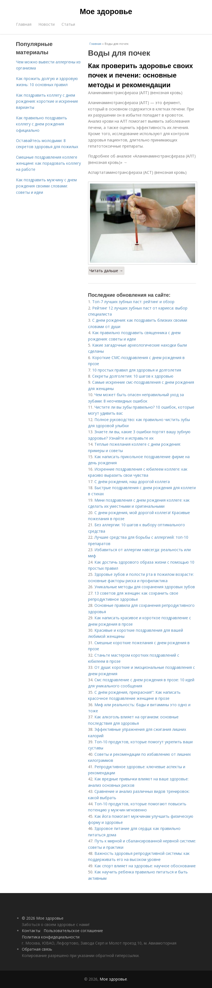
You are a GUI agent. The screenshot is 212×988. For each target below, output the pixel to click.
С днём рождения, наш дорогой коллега (132, 481)
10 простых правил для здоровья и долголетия (136, 370)
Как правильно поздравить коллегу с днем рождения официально (41, 124)
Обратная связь (37, 949)
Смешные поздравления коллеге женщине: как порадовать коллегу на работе (48, 163)
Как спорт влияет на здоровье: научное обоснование (145, 865)
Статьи (68, 24)
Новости (46, 24)
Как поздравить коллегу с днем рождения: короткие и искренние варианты (47, 101)
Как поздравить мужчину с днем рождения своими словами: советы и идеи (46, 186)
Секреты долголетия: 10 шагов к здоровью (132, 376)
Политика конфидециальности (51, 937)
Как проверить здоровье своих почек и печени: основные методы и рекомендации (140, 75)
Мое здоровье (106, 11)
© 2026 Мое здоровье (42, 918)
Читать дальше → (106, 270)
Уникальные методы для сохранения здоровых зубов (144, 586)
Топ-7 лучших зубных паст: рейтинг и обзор (133, 301)
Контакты (31, 930)
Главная (23, 24)
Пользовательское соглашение (73, 930)
